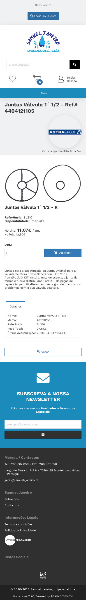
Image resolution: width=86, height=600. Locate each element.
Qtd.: (8, 244)
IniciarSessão (72, 79)
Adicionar (63, 252)
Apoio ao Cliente (43, 16)
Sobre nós (12, 499)
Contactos (12, 505)
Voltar (43, 352)
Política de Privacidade (20, 530)
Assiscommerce (62, 596)
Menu (43, 93)
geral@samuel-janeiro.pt (21, 480)
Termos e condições (19, 524)
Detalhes (15, 306)
